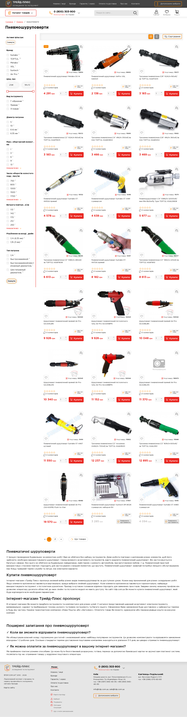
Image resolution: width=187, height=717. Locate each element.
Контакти (132, 4)
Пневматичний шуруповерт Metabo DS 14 (62, 76)
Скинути (10, 42)
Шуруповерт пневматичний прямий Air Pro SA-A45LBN (62, 323)
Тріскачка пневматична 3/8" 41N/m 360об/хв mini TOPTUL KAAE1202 (159, 139)
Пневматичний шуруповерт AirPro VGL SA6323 (108, 78)
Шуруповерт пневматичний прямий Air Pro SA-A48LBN (158, 323)
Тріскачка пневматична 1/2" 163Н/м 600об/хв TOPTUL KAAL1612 (158, 445)
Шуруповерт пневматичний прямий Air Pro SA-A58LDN (62, 384)
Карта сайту (9, 688)
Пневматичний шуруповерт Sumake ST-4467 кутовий (63, 445)
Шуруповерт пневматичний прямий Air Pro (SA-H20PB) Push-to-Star (62, 506)
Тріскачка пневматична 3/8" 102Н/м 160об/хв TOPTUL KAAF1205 (158, 78)
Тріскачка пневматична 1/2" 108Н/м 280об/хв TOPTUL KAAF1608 (63, 261)
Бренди (69, 4)
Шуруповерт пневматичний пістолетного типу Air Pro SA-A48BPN (109, 384)
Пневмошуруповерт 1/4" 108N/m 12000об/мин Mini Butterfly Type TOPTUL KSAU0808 (158, 200)
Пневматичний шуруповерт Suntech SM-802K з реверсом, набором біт (111, 506)
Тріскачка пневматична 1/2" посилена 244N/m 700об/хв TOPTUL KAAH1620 (108, 445)
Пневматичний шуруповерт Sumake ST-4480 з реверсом (159, 506)
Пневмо (19, 22)
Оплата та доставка (104, 4)
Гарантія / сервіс (83, 4)
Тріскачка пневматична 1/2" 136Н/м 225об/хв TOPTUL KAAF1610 (159, 261)
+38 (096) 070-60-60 (152, 679)
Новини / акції (56, 4)
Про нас (120, 4)
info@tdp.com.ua (101, 689)
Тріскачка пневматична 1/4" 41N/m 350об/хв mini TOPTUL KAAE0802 (111, 139)
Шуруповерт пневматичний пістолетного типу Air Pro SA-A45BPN (109, 323)
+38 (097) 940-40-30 (107, 682)
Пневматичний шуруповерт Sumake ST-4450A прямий (61, 200)
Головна (9, 22)
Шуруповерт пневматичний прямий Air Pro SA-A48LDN (158, 384)
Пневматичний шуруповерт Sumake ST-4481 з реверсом (110, 200)
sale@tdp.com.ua (116, 689)
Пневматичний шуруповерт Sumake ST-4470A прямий (108, 261)
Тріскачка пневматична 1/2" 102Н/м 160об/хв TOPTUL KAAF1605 (63, 139)
